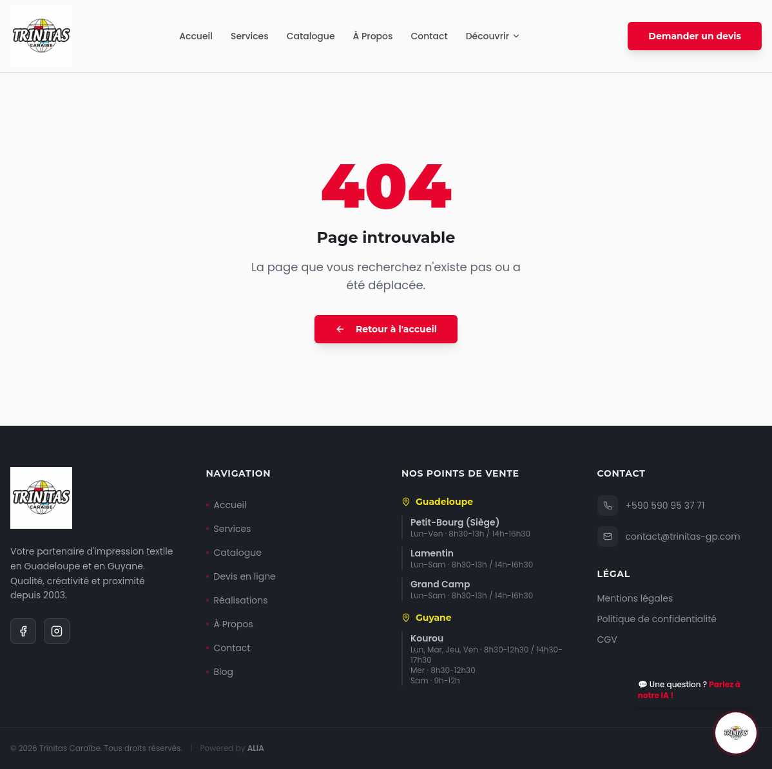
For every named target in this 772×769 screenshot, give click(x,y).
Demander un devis (694, 36)
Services (250, 36)
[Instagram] (57, 631)
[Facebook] (23, 631)
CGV (607, 639)
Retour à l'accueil (386, 329)
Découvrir (493, 36)
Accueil (196, 36)
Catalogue (311, 36)
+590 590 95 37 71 (651, 505)
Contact (428, 36)
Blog (219, 671)
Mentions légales (635, 598)
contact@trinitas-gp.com (668, 536)
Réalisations (237, 600)
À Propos (373, 36)
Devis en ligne (241, 576)
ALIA (255, 748)
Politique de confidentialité (657, 618)
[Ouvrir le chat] (736, 733)
